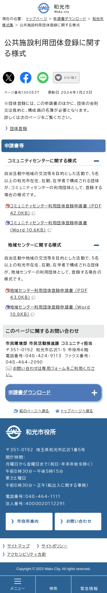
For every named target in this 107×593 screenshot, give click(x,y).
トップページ (36, 18)
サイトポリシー (54, 546)
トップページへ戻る (77, 411)
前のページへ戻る (34, 411)
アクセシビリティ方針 (26, 554)
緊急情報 (89, 589)
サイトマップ (18, 546)
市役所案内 (28, 521)
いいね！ (71, 77)
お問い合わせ (78, 521)
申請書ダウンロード (69, 18)
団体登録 (18, 129)
